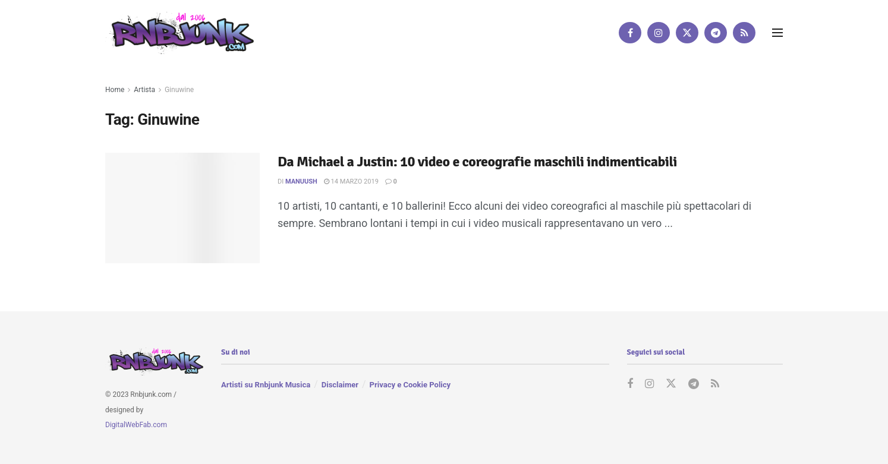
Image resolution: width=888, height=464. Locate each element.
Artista (144, 90)
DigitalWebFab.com (136, 425)
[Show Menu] (777, 33)
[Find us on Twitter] (687, 32)
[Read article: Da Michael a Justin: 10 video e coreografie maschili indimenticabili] (182, 208)
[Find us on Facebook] (630, 32)
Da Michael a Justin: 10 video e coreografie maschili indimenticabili (477, 162)
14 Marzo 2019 (351, 181)
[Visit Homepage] (179, 32)
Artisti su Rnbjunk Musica (265, 384)
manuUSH (301, 181)
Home (114, 90)
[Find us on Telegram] (715, 32)
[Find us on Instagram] (658, 32)
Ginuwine (179, 90)
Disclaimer (340, 384)
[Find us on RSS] (744, 32)
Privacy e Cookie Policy (410, 384)
